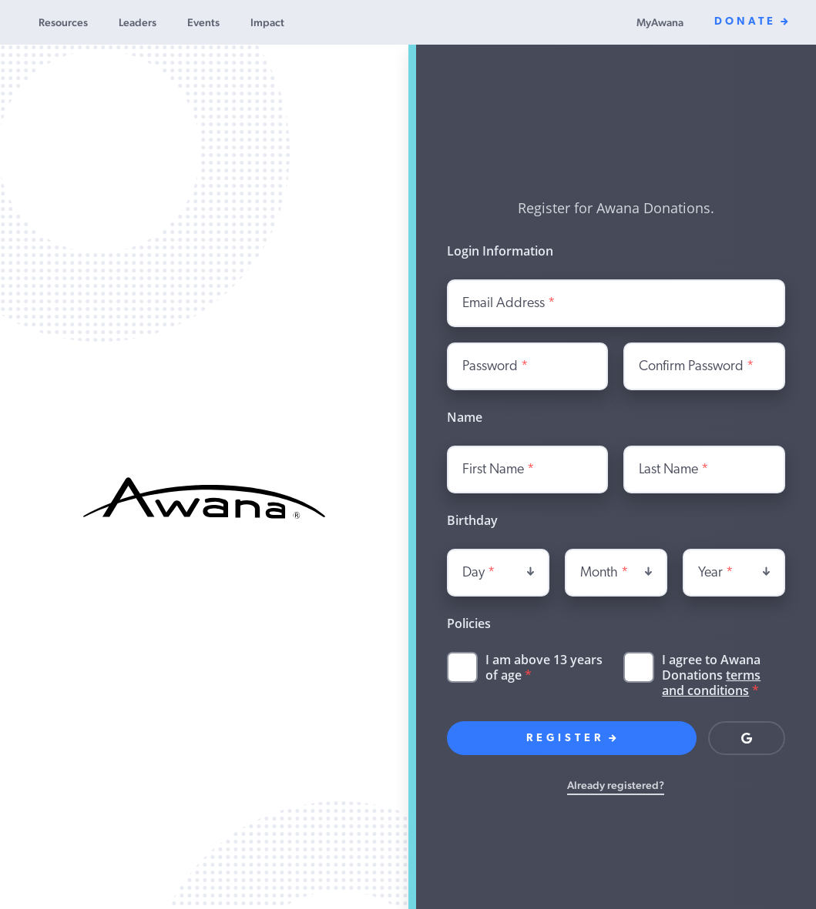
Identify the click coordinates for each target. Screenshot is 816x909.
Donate (751, 22)
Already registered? (615, 785)
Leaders (137, 22)
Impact (267, 22)
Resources (63, 22)
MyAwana (659, 22)
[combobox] (498, 573)
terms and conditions (711, 683)
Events (203, 22)
